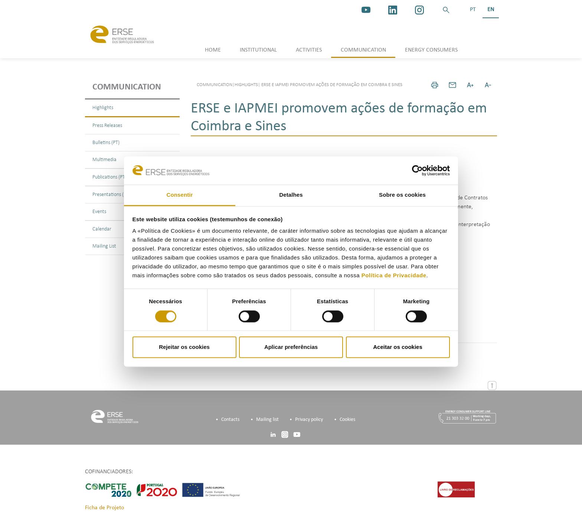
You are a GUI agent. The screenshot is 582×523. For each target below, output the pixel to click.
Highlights (102, 108)
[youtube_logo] (366, 10)
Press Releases (107, 125)
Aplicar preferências (291, 347)
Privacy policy (309, 419)
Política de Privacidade (394, 275)
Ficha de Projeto (104, 508)
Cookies (347, 419)
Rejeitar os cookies (184, 347)
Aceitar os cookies (397, 347)
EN (490, 10)
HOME (213, 50)
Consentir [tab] (180, 195)
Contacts (230, 419)
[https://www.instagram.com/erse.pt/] (419, 10)
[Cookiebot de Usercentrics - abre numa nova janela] (417, 170)
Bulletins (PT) (106, 143)
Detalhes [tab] (291, 195)
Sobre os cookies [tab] (402, 195)
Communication (126, 87)
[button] (446, 10)
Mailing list (267, 419)
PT (473, 10)
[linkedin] (393, 10)
